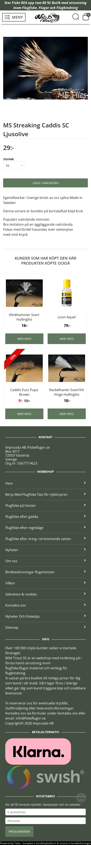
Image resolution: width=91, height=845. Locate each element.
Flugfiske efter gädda (45, 516)
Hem (45, 483)
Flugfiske (29, 7)
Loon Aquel (67, 317)
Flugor (44, 7)
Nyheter (45, 550)
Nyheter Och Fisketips (45, 616)
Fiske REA (19, 2)
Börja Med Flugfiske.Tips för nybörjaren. (45, 494)
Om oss (45, 561)
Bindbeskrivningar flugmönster (45, 572)
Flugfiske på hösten (45, 505)
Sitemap (45, 627)
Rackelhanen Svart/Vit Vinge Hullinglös (66, 392)
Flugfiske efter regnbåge (45, 527)
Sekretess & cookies (45, 594)
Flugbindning (67, 7)
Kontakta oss (45, 605)
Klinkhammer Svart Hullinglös (24, 317)
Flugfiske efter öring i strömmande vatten (45, 538)
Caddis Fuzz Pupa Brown (24, 392)
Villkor (45, 583)
